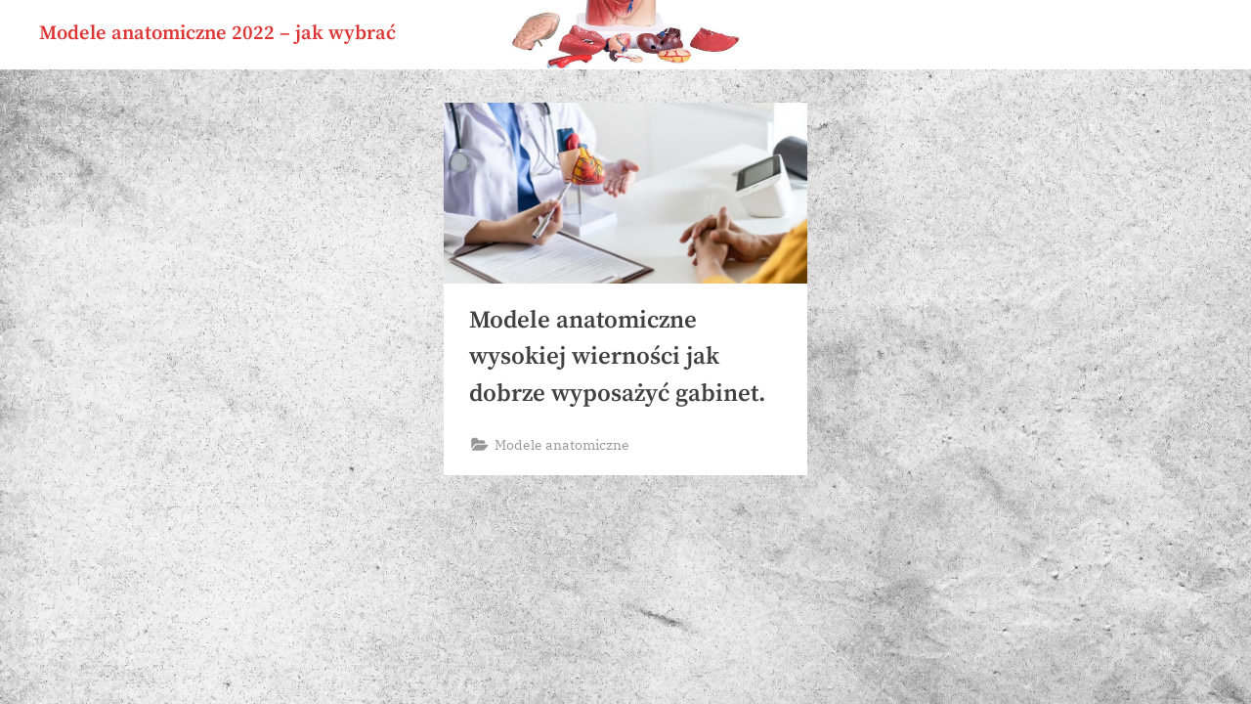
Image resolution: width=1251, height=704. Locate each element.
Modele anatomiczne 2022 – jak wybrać (217, 33)
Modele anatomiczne (562, 444)
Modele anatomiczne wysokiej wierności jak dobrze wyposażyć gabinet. (617, 356)
